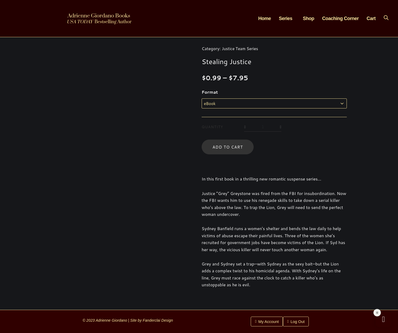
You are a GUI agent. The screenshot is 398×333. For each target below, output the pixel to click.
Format (210, 92)
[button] (287, 18)
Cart (371, 18)
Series (285, 18)
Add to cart (228, 148)
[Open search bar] (386, 17)
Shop (308, 18)
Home (264, 18)
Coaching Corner (340, 18)
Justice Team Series (241, 48)
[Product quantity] (263, 127)
